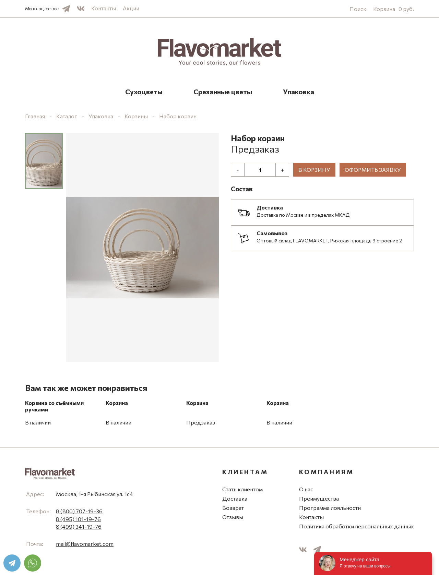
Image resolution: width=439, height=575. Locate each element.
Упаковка (298, 91)
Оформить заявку (373, 169)
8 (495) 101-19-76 (78, 519)
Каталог (66, 116)
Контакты (103, 8)
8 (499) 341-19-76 (79, 526)
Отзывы (232, 517)
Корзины (136, 116)
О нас (306, 489)
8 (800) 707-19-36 (79, 511)
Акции (131, 8)
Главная (35, 116)
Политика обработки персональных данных (356, 526)
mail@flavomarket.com (85, 543)
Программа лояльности (330, 507)
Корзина (393, 8)
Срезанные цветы (222, 91)
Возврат (233, 507)
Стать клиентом (242, 489)
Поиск (357, 8)
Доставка (234, 498)
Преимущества (319, 498)
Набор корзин (178, 116)
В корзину (314, 169)
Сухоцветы (144, 91)
